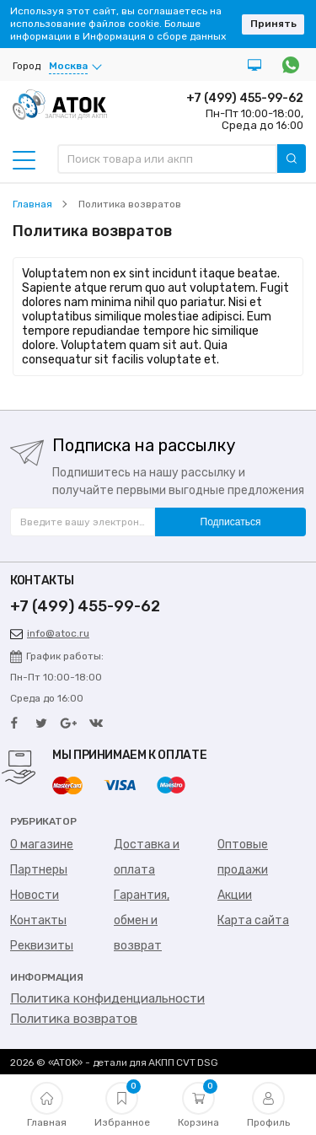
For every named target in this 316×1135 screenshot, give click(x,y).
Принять (273, 24)
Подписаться (231, 522)
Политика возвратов (73, 1018)
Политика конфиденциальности (107, 998)
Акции (234, 895)
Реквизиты (41, 946)
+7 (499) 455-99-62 (244, 98)
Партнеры (38, 870)
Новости (34, 895)
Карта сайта (253, 920)
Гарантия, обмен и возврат (141, 920)
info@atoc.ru (49, 633)
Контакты (38, 920)
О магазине (41, 844)
